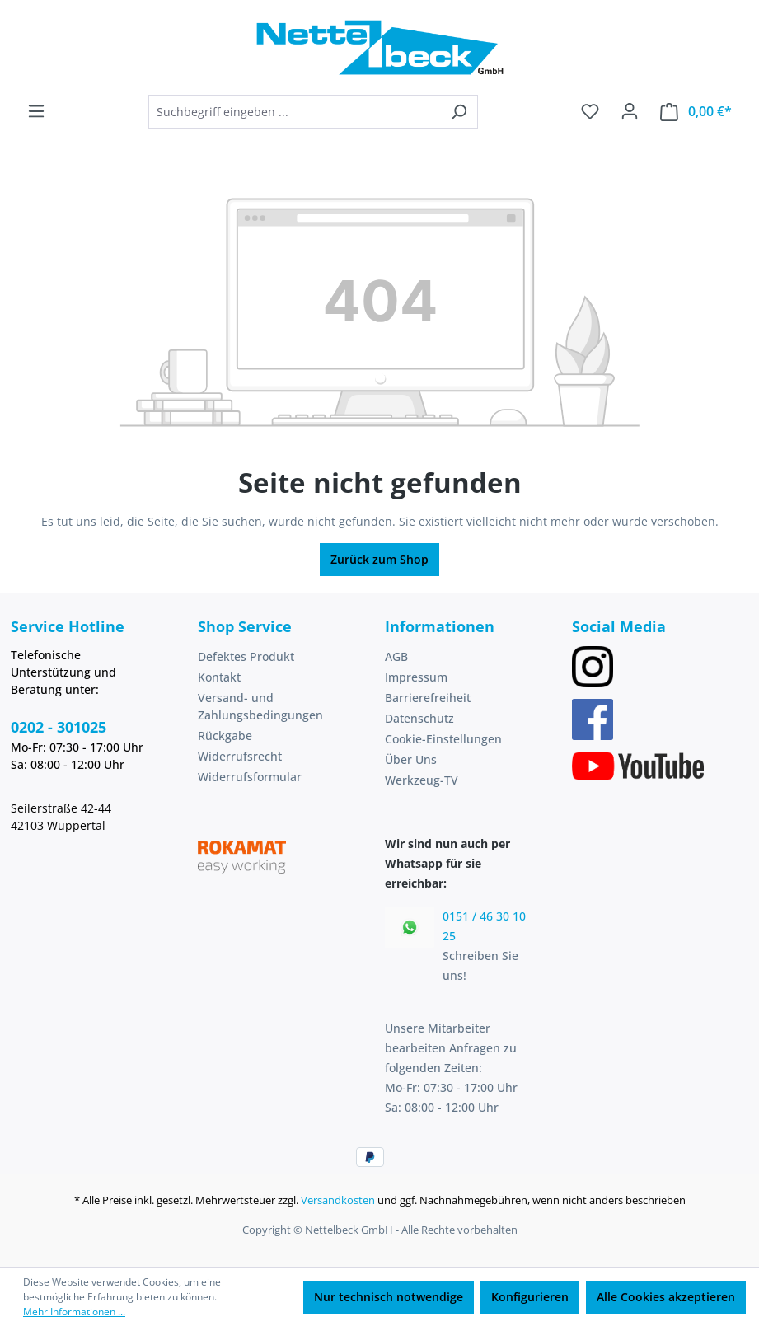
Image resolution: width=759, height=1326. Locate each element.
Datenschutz (419, 718)
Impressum (416, 677)
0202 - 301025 (58, 727)
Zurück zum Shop (379, 559)
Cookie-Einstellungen (443, 739)
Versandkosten (338, 1199)
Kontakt (219, 677)
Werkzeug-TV (421, 780)
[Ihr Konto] (629, 111)
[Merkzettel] (590, 111)
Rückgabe (225, 735)
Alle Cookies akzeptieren (666, 1297)
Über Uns (411, 759)
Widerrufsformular (250, 777)
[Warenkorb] (696, 112)
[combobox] (294, 112)
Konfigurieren (530, 1297)
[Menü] (36, 111)
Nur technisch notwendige (388, 1297)
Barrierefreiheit (428, 697)
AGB (396, 656)
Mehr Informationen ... (74, 1312)
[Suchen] (458, 112)
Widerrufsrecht (240, 756)
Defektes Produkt (246, 656)
